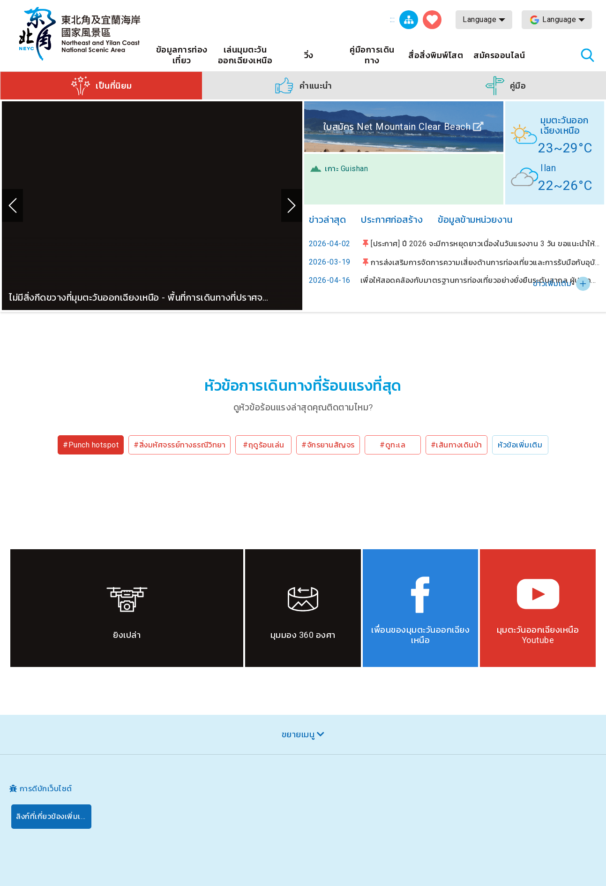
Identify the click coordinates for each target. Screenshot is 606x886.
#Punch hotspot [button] (91, 444)
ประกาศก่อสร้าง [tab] (392, 219)
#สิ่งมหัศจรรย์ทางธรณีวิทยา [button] (179, 444)
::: (392, 19)
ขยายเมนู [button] (298, 734)
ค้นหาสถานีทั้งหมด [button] (587, 54)
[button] (101, 85)
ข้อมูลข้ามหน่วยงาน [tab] (475, 219)
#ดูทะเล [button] (392, 444)
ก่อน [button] (12, 205)
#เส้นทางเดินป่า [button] (456, 444)
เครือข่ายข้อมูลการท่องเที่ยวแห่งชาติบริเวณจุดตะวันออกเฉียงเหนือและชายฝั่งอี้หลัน (79, 34)
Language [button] (479, 19)
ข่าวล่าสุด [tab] (327, 219)
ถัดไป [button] (291, 205)
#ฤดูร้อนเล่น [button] (263, 444)
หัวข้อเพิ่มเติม (520, 444)
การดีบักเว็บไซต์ (46, 788)
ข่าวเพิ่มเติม (552, 283)
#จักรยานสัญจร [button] (328, 444)
